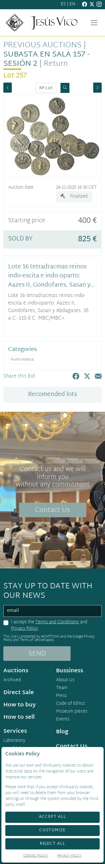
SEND (37, 654)
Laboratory (14, 741)
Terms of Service (32, 640)
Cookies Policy (35, 856)
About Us (65, 680)
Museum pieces (71, 712)
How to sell (19, 717)
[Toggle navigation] (94, 22)
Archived (12, 680)
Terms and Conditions (57, 622)
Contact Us (52, 510)
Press (61, 696)
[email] (52, 611)
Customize (52, 830)
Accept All (52, 816)
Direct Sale (18, 693)
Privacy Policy (24, 629)
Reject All (53, 843)
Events (62, 719)
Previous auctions (42, 45)
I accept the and (49, 625)
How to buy (19, 705)
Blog (62, 732)
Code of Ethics (70, 704)
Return (56, 64)
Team (61, 688)
